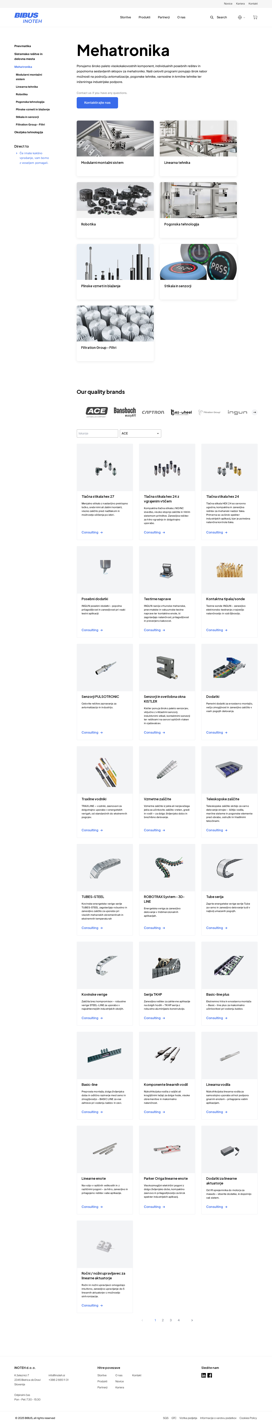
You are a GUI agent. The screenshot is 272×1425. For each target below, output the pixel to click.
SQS (165, 1418)
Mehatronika (23, 66)
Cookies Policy (248, 1418)
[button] (97, 412)
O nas (181, 17)
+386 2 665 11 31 (59, 1380)
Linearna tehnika (27, 87)
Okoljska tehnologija (28, 132)
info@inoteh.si (57, 1375)
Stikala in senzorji (27, 117)
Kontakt (253, 4)
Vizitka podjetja (188, 1418)
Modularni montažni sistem (29, 77)
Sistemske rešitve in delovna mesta (28, 56)
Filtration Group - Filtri (30, 124)
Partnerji (164, 17)
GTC (174, 1418)
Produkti (144, 17)
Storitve (125, 17)
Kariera (240, 4)
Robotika (22, 94)
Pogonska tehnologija (30, 102)
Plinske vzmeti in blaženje (33, 109)
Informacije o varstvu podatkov (218, 1418)
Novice (228, 4)
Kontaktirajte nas (97, 102)
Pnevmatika (22, 46)
